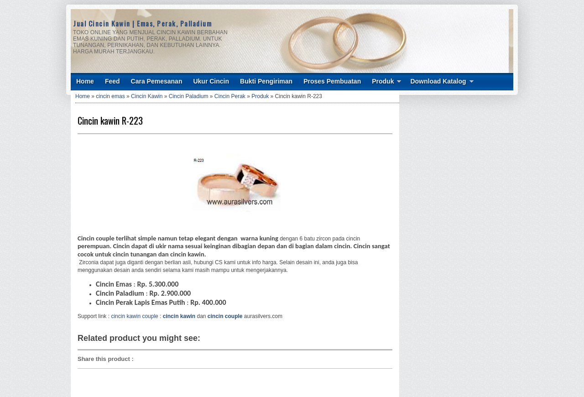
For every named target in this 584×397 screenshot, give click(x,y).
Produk (383, 81)
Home (85, 81)
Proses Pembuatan (332, 81)
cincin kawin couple (134, 316)
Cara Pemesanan (156, 81)
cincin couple (225, 316)
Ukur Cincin (211, 81)
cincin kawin (179, 316)
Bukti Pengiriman (266, 81)
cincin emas (110, 96)
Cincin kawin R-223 (110, 120)
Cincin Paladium (189, 96)
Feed (112, 81)
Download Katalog (438, 81)
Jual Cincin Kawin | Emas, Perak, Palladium (142, 23)
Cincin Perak (229, 96)
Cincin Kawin (146, 96)
